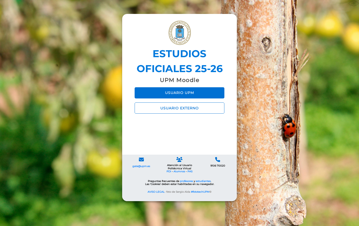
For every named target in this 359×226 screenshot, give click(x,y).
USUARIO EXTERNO (179, 108)
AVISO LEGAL (156, 191)
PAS (189, 171)
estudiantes (203, 181)
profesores (186, 181)
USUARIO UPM (179, 92)
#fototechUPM (200, 191)
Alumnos (179, 171)
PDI (169, 171)
